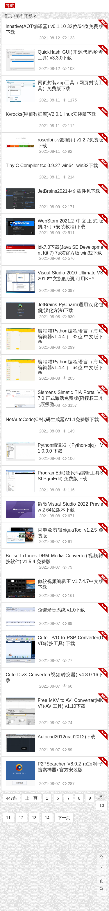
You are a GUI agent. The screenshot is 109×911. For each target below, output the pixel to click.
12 (21, 817)
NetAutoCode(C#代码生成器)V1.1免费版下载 (52, 419)
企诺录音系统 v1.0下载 (61, 609)
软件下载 (24, 15)
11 (8, 817)
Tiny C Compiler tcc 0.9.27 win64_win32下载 (52, 165)
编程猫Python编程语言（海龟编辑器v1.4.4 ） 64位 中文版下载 (70, 367)
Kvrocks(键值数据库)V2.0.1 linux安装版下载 (51, 114)
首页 (8, 15)
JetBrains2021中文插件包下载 (69, 191)
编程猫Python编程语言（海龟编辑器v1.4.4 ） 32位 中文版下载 (70, 336)
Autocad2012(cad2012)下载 (66, 736)
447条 (11, 798)
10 (101, 805)
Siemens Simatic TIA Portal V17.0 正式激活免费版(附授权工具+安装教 (70, 398)
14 (47, 817)
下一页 (64, 817)
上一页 (31, 798)
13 (34, 817)
